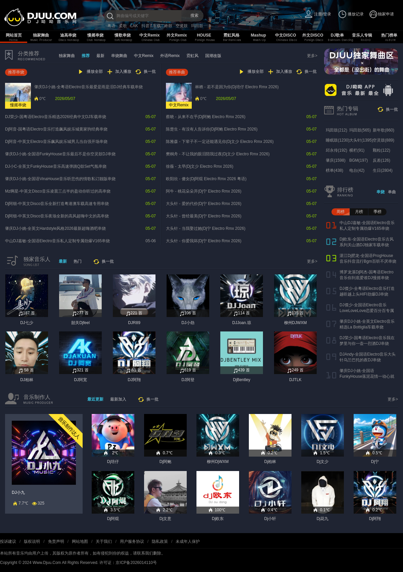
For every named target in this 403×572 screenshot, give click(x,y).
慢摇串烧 (95, 35)
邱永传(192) (336, 150)
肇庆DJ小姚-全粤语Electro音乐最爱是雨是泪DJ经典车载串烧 (88, 87)
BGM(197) (358, 160)
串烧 (380, 192)
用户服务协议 (132, 541)
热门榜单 (389, 35)
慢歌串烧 (123, 35)
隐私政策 (160, 541)
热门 (78, 261)
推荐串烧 (16, 72)
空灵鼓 (182, 25)
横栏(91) (356, 150)
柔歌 (123, 25)
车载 (157, 25)
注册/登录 (322, 14)
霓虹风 (192, 55)
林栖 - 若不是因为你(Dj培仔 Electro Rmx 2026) (237, 87)
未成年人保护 (188, 541)
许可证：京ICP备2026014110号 (128, 562)
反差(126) (381, 160)
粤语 (111, 25)
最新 (100, 55)
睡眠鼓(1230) (338, 140)
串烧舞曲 (119, 55)
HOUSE (204, 35)
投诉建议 (8, 541)
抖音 (145, 25)
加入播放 (123, 71)
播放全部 (95, 71)
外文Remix (177, 35)
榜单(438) (334, 170)
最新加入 (118, 399)
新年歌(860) (383, 130)
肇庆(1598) (336, 160)
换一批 (150, 71)
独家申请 (386, 14)
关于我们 (104, 541)
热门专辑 (347, 108)
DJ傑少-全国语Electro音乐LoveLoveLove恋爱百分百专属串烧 (367, 311)
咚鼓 (168, 25)
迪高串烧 (68, 35)
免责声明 (56, 541)
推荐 (86, 55)
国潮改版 (213, 55)
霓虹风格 (231, 35)
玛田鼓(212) (336, 130)
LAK (134, 25)
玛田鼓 (197, 25)
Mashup (258, 35)
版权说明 (32, 541)
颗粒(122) (381, 150)
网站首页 (14, 35)
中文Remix (149, 35)
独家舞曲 (41, 35)
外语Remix (170, 55)
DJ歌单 (337, 35)
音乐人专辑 (362, 35)
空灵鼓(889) (383, 140)
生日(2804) (383, 170)
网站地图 (80, 541)
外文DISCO (312, 35)
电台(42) (356, 170)
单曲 (392, 192)
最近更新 (95, 399)
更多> (312, 55)
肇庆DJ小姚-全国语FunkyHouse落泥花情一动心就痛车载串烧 (367, 376)
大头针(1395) (361, 140)
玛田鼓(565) (360, 130)
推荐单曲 (177, 72)
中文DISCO (285, 35)
